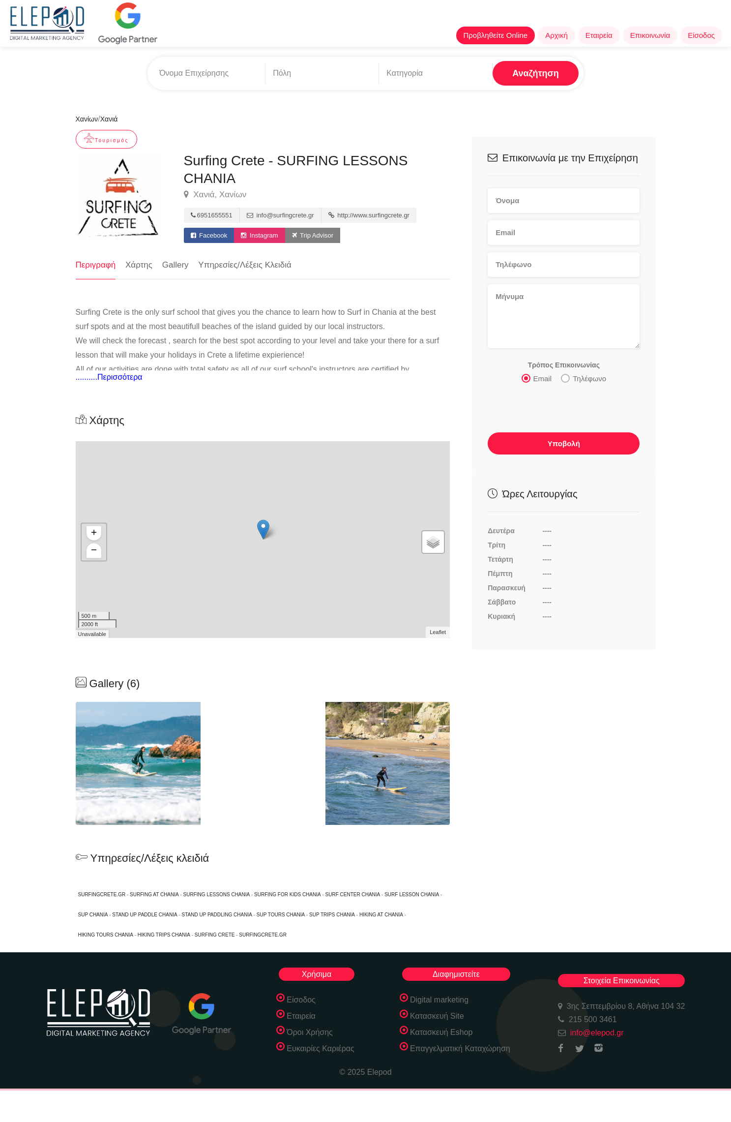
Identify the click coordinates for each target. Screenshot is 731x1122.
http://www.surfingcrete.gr (368, 215)
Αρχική (556, 35)
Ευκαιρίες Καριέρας (320, 1048)
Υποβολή (564, 443)
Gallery (175, 265)
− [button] (93, 551)
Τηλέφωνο (583, 378)
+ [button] (93, 533)
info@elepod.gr (597, 1033)
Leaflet (438, 632)
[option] (263, 763)
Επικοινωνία (650, 35)
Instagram (259, 235)
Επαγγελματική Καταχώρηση (460, 1048)
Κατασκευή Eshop (441, 1032)
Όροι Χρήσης (310, 1032)
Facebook (209, 235)
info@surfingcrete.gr (280, 215)
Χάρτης (138, 265)
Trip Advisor (313, 235)
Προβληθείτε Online (496, 35)
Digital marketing (439, 1000)
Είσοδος (701, 35)
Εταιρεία (599, 35)
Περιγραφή (96, 265)
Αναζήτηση (535, 73)
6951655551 (212, 215)
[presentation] (562, 411)
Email (537, 378)
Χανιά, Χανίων (215, 194)
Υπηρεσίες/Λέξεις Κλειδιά (245, 265)
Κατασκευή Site (437, 1016)
